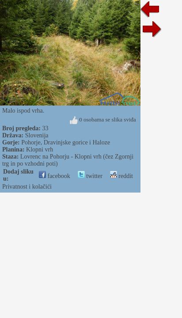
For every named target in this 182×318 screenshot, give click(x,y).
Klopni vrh (39, 149)
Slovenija (37, 135)
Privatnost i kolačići (27, 186)
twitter (90, 176)
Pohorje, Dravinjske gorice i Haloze (65, 142)
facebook (54, 176)
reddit (121, 176)
